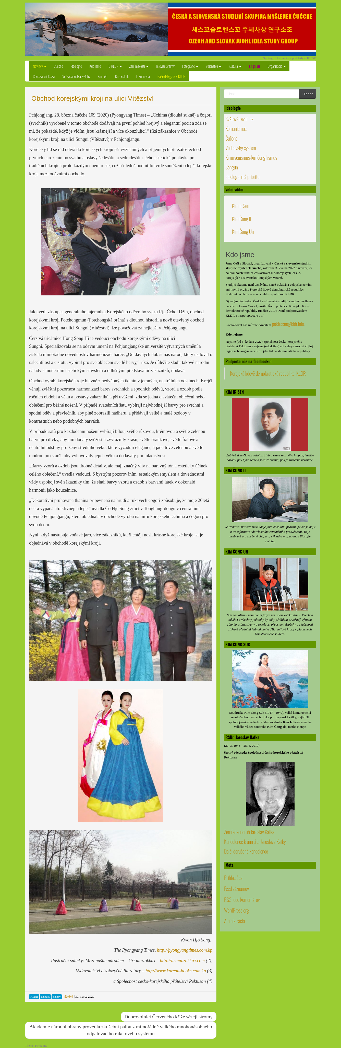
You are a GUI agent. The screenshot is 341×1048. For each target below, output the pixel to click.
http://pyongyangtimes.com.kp (184, 950)
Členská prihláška (44, 76)
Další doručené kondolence (246, 851)
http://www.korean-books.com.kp (175, 970)
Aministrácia (234, 921)
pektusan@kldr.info (288, 324)
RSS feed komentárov (242, 899)
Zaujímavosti (138, 66)
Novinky (39, 66)
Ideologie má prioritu (242, 176)
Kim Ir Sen (240, 206)
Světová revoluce (239, 119)
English (254, 66)
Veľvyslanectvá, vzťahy (76, 76)
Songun (231, 167)
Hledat (307, 93)
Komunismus (236, 128)
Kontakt (102, 76)
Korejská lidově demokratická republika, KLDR (268, 373)
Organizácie (277, 66)
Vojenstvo (213, 66)
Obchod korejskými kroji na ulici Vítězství (92, 98)
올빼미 (68, 996)
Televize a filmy (165, 66)
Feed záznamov (236, 888)
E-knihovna (143, 76)
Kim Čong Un (243, 231)
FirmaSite (41, 1045)
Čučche (58, 66)
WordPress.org (236, 910)
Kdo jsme (95, 66)
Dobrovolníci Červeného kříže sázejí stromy (169, 1016)
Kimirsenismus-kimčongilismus (251, 157)
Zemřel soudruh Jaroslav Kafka (249, 832)
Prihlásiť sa (233, 877)
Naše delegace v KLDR (171, 76)
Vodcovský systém (240, 148)
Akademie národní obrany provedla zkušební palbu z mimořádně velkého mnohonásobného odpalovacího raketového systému (120, 1030)
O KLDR (114, 66)
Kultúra (235, 66)
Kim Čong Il (241, 219)
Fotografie (190, 66)
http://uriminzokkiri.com (182, 960)
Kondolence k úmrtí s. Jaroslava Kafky (255, 841)
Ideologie (76, 66)
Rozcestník (122, 76)
